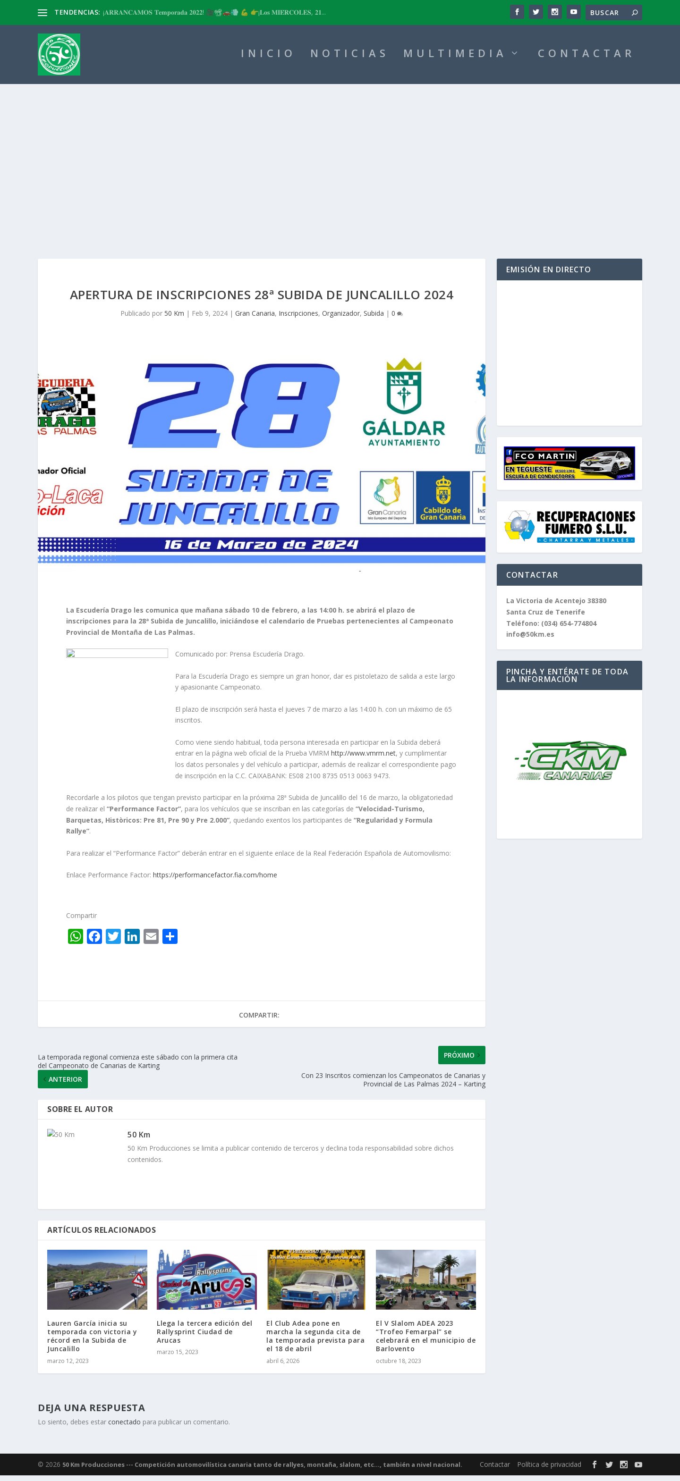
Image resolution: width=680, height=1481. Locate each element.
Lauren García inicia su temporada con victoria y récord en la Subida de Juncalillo (92, 1341)
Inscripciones (298, 318)
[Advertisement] (340, 160)
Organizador (341, 318)
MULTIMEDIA (455, 60)
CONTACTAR (586, 60)
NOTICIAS (349, 60)
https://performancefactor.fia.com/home (215, 880)
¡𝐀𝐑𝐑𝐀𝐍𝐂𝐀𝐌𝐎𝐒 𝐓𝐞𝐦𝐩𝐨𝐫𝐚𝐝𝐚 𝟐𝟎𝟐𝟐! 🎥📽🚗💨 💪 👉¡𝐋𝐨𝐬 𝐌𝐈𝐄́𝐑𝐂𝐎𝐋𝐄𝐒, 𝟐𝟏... (214, 12)
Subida (374, 318)
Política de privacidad (549, 1469)
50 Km (174, 318)
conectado (124, 1427)
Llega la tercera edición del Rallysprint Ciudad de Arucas (204, 1337)
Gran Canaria (255, 318)
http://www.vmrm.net (363, 758)
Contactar (495, 1469)
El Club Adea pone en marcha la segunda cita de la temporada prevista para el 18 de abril (315, 1341)
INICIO (268, 60)
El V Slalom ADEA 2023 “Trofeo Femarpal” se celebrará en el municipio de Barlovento (426, 1341)
